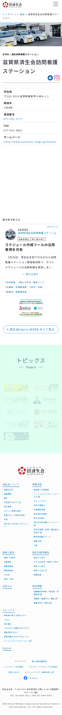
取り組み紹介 (38, 239)
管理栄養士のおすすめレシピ (16, 636)
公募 (36, 545)
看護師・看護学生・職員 (46, 598)
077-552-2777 (13, 119)
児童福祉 (8, 562)
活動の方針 (9, 489)
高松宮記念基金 (40, 514)
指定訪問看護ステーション (25, 54)
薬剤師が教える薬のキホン (15, 615)
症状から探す (39, 557)
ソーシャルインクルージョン (18, 641)
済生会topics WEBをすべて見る (31, 329)
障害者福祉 (9, 570)
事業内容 (37, 484)
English (7, 648)
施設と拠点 (9, 552)
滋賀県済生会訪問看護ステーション (37, 234)
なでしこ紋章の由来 (12, 511)
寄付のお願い (39, 518)
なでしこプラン (40, 501)
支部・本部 (9, 579)
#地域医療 (10, 282)
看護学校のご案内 (43, 603)
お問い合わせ (14, 672)
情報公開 (37, 541)
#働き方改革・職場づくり (32, 282)
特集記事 (37, 574)
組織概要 (8, 494)
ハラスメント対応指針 (13, 666)
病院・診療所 (10, 557)
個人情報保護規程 (39, 661)
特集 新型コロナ (11, 632)
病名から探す (39, 566)
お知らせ (7, 586)
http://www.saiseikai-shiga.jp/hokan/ (30, 141)
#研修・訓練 (36, 287)
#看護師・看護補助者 (16, 291)
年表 (6, 519)
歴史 (6, 498)
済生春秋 (8, 624)
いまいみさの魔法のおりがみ (16, 628)
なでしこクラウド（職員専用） (39, 672)
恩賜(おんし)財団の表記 (14, 515)
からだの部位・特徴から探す (46, 562)
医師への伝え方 (40, 570)
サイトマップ (20, 661)
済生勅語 (8, 506)
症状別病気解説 (40, 552)
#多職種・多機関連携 (16, 287)
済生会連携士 (39, 505)
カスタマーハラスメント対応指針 (43, 666)
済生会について (11, 484)
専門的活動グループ (42, 536)
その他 (7, 574)
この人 (7, 619)
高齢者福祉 (24, 239)
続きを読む (32, 274)
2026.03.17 (52, 226)
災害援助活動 (39, 509)
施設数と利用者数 (41, 489)
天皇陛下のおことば (12, 502)
